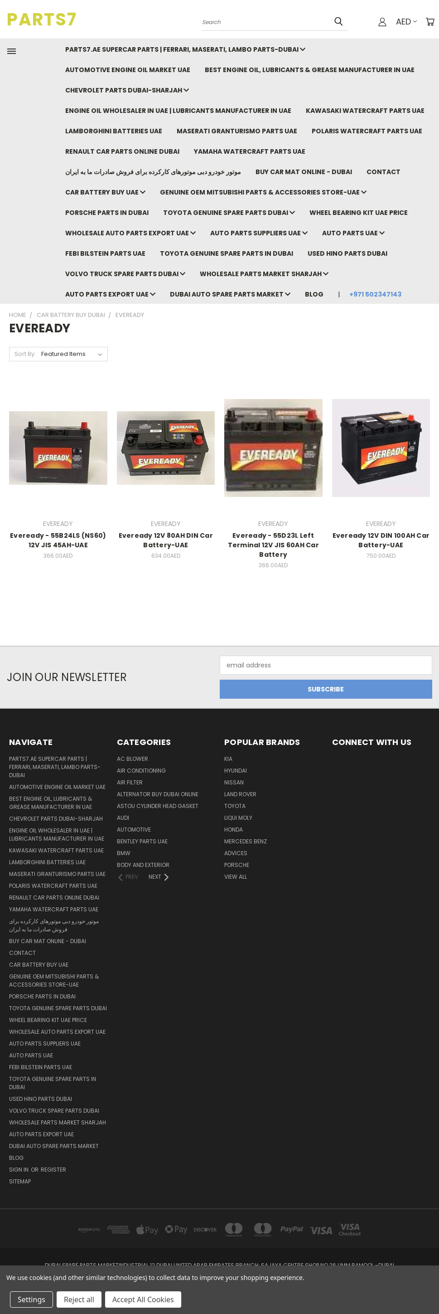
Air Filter (130, 782)
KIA (228, 759)
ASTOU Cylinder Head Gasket (157, 806)
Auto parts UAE (353, 233)
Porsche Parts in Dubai (107, 212)
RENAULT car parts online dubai (122, 151)
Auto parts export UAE (110, 294)
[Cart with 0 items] (429, 21)
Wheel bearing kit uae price (358, 212)
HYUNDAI (235, 770)
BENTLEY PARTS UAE (142, 841)
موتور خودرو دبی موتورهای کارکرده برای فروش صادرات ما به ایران (153, 171)
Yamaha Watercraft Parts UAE (249, 151)
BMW (123, 853)
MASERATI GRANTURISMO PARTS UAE (237, 131)
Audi (123, 818)
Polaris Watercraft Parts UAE (367, 131)
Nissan (234, 782)
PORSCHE (236, 865)
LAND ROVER (240, 794)
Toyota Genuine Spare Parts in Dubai (226, 253)
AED (406, 21)
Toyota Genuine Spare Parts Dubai (229, 212)
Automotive (134, 829)
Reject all (79, 1299)
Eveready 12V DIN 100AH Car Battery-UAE (381, 540)
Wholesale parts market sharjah (264, 273)
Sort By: (25, 354)
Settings (31, 1299)
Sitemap (20, 1181)
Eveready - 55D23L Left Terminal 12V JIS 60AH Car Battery (273, 545)
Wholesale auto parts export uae (130, 233)
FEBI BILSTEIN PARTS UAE (105, 253)
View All (235, 877)
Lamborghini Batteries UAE (113, 131)
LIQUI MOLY (238, 818)
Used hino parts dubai (347, 253)
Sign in (19, 1169)
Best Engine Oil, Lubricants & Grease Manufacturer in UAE (310, 69)
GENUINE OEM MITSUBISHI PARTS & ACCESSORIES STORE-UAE (263, 192)
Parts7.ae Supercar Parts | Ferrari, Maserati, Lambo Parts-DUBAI (185, 49)
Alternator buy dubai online (157, 794)
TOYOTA (235, 806)
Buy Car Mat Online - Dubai (304, 171)
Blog (314, 294)
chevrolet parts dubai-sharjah (127, 90)
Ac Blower (132, 759)
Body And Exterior (143, 865)
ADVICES (235, 853)
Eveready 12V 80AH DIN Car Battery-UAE (166, 540)
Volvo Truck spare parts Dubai (125, 273)
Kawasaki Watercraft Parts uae (365, 110)
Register (53, 1169)
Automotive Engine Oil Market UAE (127, 69)
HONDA (233, 829)
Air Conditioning (141, 770)
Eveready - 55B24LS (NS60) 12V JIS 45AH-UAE (58, 540)
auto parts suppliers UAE (259, 233)
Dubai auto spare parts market (230, 294)
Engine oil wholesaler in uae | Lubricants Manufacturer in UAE (178, 110)
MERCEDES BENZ (245, 841)
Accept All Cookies (143, 1299)
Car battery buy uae (105, 192)
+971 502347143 (375, 294)
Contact (383, 171)
